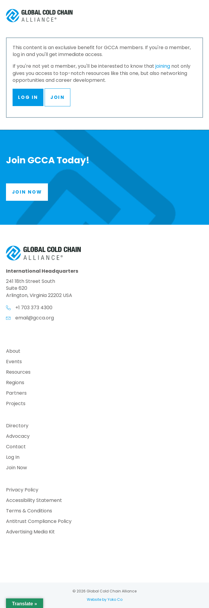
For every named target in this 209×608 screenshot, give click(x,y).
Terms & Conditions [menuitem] (29, 511)
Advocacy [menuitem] (18, 437)
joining (162, 66)
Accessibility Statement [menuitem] (34, 501)
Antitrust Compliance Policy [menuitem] (39, 522)
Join (57, 97)
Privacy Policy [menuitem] (22, 490)
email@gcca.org (34, 317)
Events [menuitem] (14, 362)
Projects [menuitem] (15, 404)
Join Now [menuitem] (16, 468)
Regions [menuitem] (15, 383)
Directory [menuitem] (17, 426)
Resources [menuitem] (18, 372)
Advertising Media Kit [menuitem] (30, 532)
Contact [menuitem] (16, 447)
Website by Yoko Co (104, 599)
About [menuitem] (13, 351)
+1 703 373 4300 (33, 307)
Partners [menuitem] (16, 393)
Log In (28, 97)
